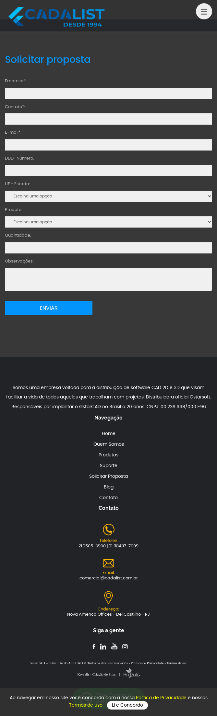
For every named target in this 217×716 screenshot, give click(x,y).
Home (108, 433)
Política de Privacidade (162, 698)
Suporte (108, 466)
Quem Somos (108, 444)
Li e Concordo (127, 705)
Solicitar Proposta (108, 476)
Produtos (108, 455)
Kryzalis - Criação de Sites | (108, 674)
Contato (108, 498)
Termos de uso (86, 705)
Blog (109, 487)
